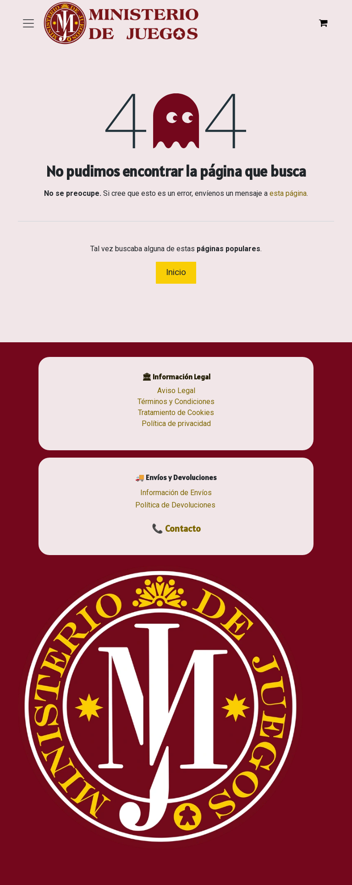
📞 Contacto (176, 528)
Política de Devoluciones (175, 505)
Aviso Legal (176, 390)
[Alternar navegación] (28, 23)
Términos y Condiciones (176, 401)
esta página (288, 193)
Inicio (176, 272)
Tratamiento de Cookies (176, 412)
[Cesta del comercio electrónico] (323, 23)
